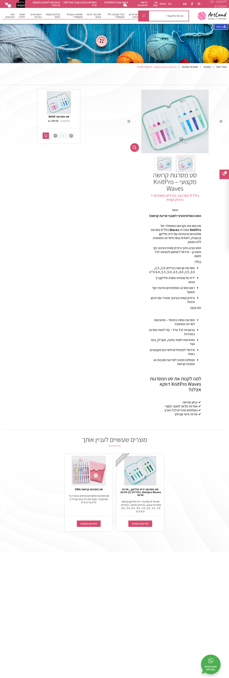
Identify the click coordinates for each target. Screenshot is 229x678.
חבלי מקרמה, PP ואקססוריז (116, 16)
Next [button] (128, 121)
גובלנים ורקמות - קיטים (52, 16)
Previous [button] (221, 121)
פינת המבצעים (10, 16)
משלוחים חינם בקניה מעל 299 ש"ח (80, 3)
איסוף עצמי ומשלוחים (116, 3)
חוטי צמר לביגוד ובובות (94, 16)
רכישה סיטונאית (143, 3)
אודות (163, 4)
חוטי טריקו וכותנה (133, 16)
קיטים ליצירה (22, 16)
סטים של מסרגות (190, 67)
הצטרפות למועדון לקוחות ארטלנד (46, 3)
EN (184, 4)
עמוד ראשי (221, 67)
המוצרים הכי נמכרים (36, 16)
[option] (175, 121)
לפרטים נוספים (140, 523)
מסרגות (207, 67)
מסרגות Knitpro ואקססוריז (75, 16)
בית (170, 4)
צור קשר (155, 3)
